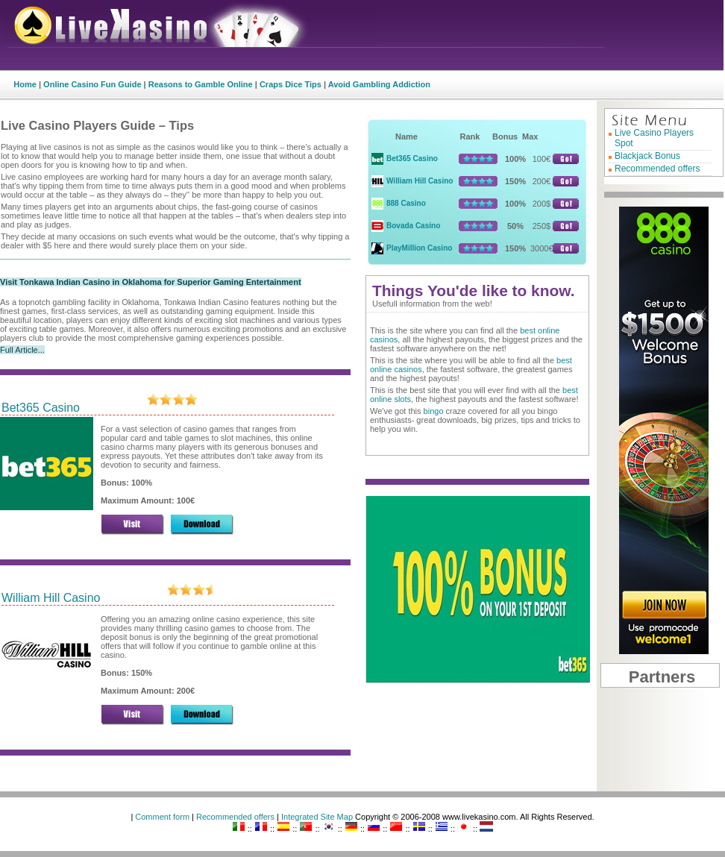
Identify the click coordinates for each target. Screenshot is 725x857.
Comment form (162, 816)
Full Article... (22, 349)
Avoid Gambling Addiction (379, 84)
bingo (434, 410)
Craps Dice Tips (290, 84)
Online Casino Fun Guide (92, 84)
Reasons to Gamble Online (200, 84)
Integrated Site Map (317, 816)
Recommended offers (657, 168)
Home (25, 84)
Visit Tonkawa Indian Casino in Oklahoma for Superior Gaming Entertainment (150, 281)
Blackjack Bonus (647, 156)
